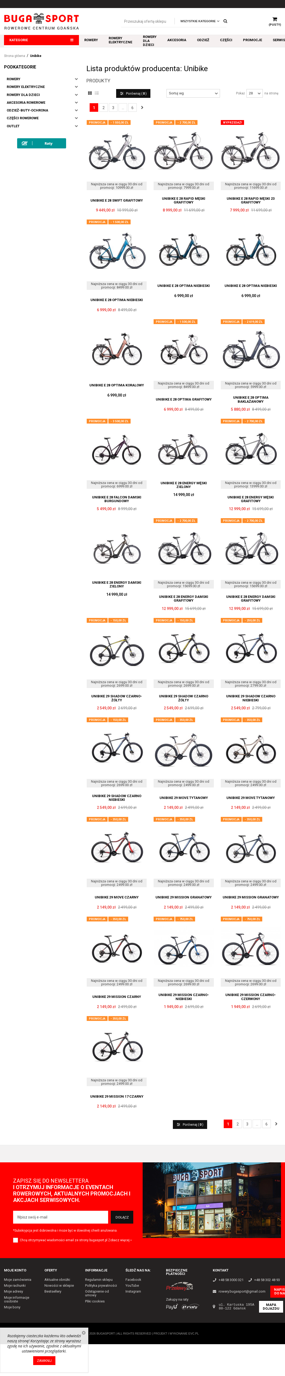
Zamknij (44, 1361)
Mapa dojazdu (271, 1306)
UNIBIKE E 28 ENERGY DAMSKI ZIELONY (116, 584)
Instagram (133, 1291)
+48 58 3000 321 (231, 1280)
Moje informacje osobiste (16, 1299)
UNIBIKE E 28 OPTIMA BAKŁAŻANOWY (250, 399)
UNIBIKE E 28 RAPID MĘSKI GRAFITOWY (183, 200)
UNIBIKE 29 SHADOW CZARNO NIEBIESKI (250, 698)
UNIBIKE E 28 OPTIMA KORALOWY (116, 385)
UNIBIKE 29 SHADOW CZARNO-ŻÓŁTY (116, 698)
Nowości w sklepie (59, 1285)
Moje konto (15, 1270)
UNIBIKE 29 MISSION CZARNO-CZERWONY (250, 997)
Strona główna (14, 56)
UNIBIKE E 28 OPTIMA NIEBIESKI (116, 300)
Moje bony (12, 1307)
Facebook (133, 1280)
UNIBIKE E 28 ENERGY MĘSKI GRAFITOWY (250, 499)
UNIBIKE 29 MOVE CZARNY (117, 897)
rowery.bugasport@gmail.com (242, 1291)
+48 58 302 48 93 (267, 1280)
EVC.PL (193, 1333)
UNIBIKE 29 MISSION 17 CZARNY (116, 1096)
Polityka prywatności (101, 1285)
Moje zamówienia (17, 1280)
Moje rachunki (15, 1285)
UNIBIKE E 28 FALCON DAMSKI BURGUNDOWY (116, 499)
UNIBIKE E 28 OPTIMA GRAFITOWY (184, 399)
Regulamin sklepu (99, 1280)
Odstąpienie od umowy (97, 1293)
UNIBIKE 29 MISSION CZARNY (116, 997)
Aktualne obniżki (57, 1280)
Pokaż (240, 93)
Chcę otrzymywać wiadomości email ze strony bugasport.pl (63, 1240)
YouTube (132, 1285)
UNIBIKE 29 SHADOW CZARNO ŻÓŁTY (183, 698)
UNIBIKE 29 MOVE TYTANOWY (183, 798)
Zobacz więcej (120, 1240)
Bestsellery (52, 1291)
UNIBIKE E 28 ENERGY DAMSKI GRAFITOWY (183, 598)
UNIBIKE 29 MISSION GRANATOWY (183, 897)
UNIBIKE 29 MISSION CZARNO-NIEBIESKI (183, 997)
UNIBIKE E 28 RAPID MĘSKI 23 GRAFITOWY (251, 200)
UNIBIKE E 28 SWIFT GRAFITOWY (116, 200)
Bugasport (106, 1333)
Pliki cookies (95, 1301)
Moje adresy (13, 1291)
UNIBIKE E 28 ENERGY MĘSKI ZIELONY (184, 485)
